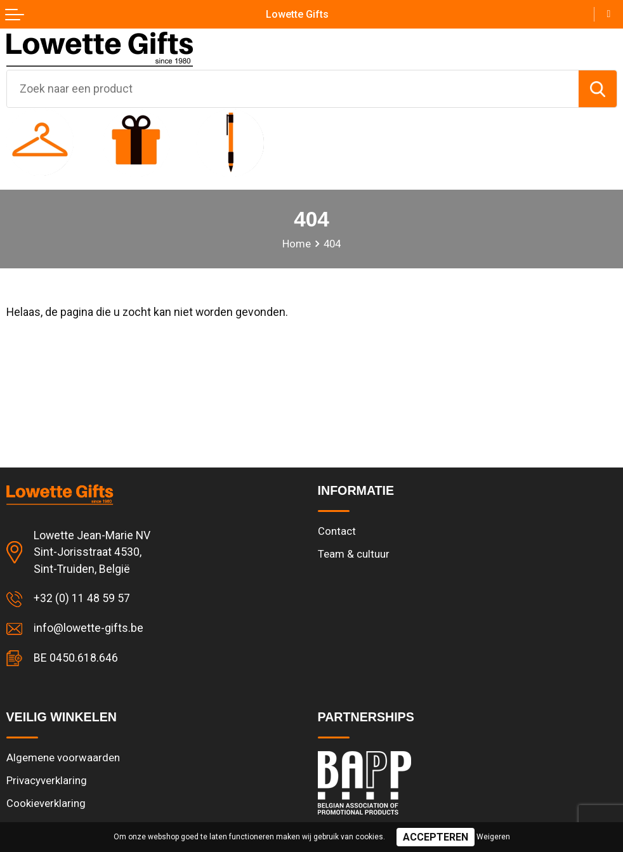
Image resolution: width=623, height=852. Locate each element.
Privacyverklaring (46, 781)
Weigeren (493, 836)
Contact (337, 531)
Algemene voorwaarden (63, 758)
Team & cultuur (354, 554)
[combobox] (293, 88)
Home (296, 244)
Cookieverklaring (46, 803)
